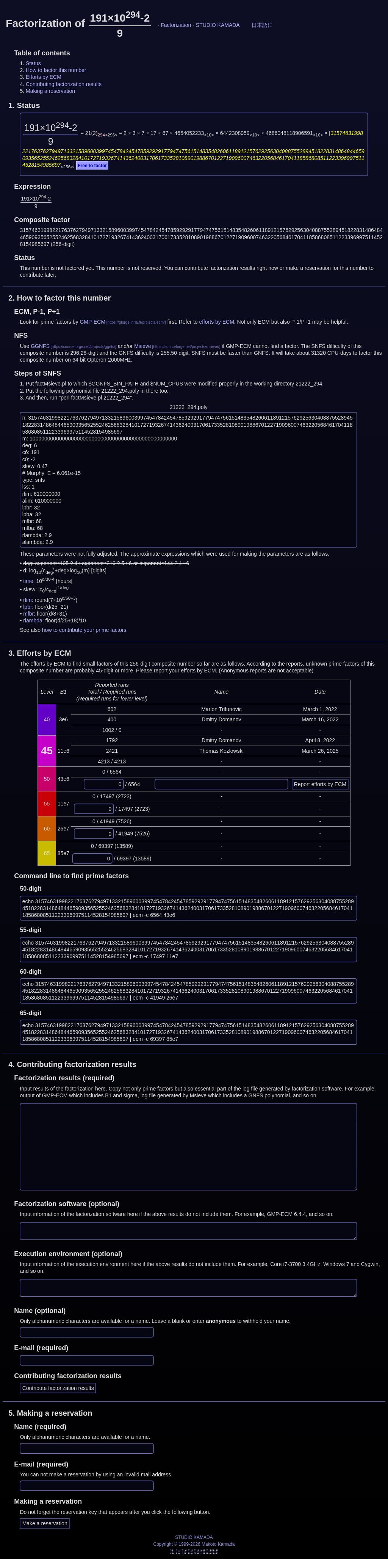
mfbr (28, 614)
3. (39, 653)
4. (72, 1064)
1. (24, 105)
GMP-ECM (92, 322)
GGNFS (40, 346)
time (28, 581)
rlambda (32, 620)
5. (50, 1413)
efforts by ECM (216, 322)
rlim (27, 600)
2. (59, 298)
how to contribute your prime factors (84, 630)
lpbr (27, 607)
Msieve (142, 346)
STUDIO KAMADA (218, 25)
